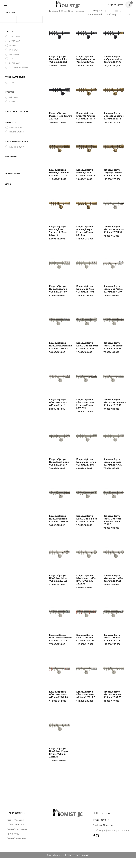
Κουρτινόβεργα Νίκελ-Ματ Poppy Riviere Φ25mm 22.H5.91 (58, 752)
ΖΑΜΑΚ (12, 82)
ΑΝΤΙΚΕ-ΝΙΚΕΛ (15, 36)
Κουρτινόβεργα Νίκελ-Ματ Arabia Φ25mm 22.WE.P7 (113, 289)
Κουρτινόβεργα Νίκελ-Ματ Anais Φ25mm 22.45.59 (58, 289)
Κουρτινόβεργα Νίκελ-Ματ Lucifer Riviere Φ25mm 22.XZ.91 (86, 579)
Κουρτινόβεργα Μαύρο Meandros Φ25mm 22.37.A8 (112, 59)
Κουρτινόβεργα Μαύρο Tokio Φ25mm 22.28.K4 (60, 116)
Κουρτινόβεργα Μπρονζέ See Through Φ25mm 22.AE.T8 (58, 230)
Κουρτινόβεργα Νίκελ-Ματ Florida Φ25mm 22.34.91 (86, 462)
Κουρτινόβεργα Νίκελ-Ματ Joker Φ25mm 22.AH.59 (58, 578)
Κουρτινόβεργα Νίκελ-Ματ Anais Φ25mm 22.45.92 (85, 289)
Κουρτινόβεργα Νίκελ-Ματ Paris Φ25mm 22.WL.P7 (85, 694)
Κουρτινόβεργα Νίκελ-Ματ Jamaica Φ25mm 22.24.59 (86, 518)
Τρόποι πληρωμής (15, 819)
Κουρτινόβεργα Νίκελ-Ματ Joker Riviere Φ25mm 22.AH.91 (112, 520)
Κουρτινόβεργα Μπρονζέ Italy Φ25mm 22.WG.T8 (85, 172)
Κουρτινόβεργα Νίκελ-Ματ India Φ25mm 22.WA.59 (112, 462)
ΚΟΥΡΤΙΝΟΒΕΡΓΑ (16, 147)
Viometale (13, 101)
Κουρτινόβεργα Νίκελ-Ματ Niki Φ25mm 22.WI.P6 (85, 638)
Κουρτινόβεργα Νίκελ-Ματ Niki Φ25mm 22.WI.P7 (112, 638)
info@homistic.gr (106, 825)
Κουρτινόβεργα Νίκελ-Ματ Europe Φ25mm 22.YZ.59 (59, 462)
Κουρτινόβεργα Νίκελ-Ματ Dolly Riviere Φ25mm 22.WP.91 (85, 403)
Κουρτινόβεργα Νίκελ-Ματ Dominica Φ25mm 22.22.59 (114, 402)
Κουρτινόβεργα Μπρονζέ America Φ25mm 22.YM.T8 (85, 116)
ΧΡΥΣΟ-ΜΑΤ (14, 63)
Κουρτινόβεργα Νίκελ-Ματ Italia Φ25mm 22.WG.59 (58, 518)
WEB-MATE (83, 855)
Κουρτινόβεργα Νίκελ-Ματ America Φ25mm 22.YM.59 (113, 229)
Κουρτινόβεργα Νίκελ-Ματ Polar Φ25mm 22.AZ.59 (112, 694)
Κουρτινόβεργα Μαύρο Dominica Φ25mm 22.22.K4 (58, 59)
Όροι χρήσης (13, 833)
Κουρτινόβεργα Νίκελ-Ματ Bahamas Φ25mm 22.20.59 (87, 345)
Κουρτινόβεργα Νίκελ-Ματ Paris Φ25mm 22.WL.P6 (58, 694)
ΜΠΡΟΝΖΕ (13, 50)
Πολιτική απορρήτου (16, 838)
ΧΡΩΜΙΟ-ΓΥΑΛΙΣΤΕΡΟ (18, 67)
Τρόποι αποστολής (15, 824)
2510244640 (103, 819)
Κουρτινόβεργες (16, 127)
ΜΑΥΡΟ (12, 45)
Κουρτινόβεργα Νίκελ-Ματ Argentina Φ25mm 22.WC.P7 (60, 345)
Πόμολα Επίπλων (16, 131)
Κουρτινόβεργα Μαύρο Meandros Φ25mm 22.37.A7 (85, 59)
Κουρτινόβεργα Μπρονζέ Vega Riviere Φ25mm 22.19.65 (84, 230)
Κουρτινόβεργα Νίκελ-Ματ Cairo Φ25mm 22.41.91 (58, 402)
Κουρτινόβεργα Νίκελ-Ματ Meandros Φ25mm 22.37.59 (60, 638)
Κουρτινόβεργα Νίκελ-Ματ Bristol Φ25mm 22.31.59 (113, 345)
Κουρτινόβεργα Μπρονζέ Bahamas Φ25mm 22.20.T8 (113, 116)
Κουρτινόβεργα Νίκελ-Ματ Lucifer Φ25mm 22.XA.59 (113, 578)
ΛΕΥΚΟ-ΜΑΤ (14, 41)
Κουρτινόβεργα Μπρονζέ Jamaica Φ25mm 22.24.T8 (112, 172)
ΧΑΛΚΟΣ (12, 58)
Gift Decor (13, 97)
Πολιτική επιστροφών (17, 829)
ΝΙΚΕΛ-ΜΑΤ (14, 54)
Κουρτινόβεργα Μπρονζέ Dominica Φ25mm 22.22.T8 (59, 172)
